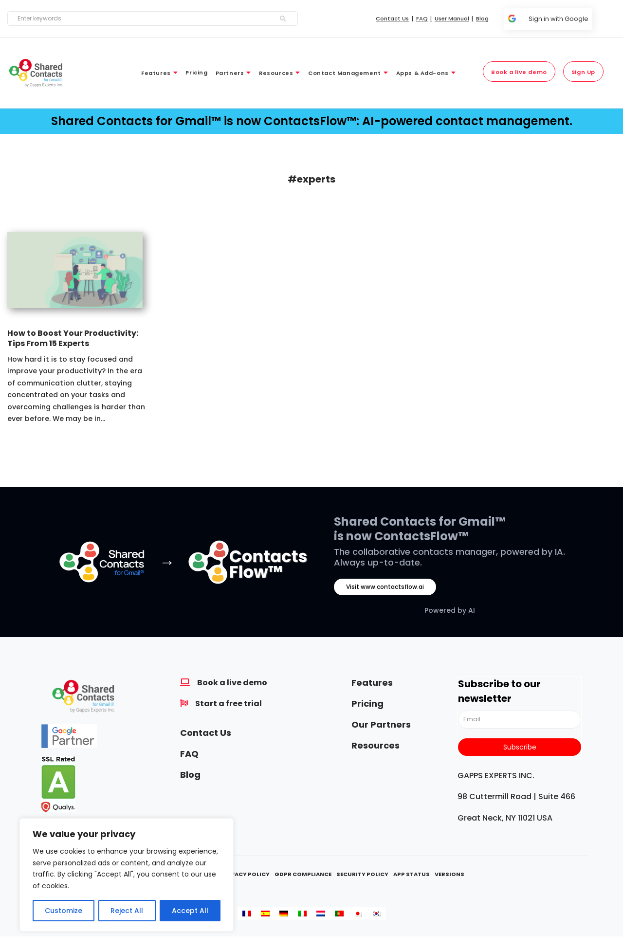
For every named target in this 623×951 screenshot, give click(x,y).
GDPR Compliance (303, 874)
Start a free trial (228, 703)
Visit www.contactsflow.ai (385, 587)
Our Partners (381, 724)
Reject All (126, 910)
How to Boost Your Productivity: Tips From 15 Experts (72, 338)
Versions (449, 874)
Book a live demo (232, 682)
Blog (190, 774)
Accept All (190, 910)
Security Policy (362, 874)
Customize (63, 910)
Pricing (367, 703)
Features (372, 683)
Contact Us (205, 733)
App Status (411, 874)
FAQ (189, 754)
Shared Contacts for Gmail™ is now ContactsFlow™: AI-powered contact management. (311, 121)
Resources (375, 745)
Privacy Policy (245, 874)
